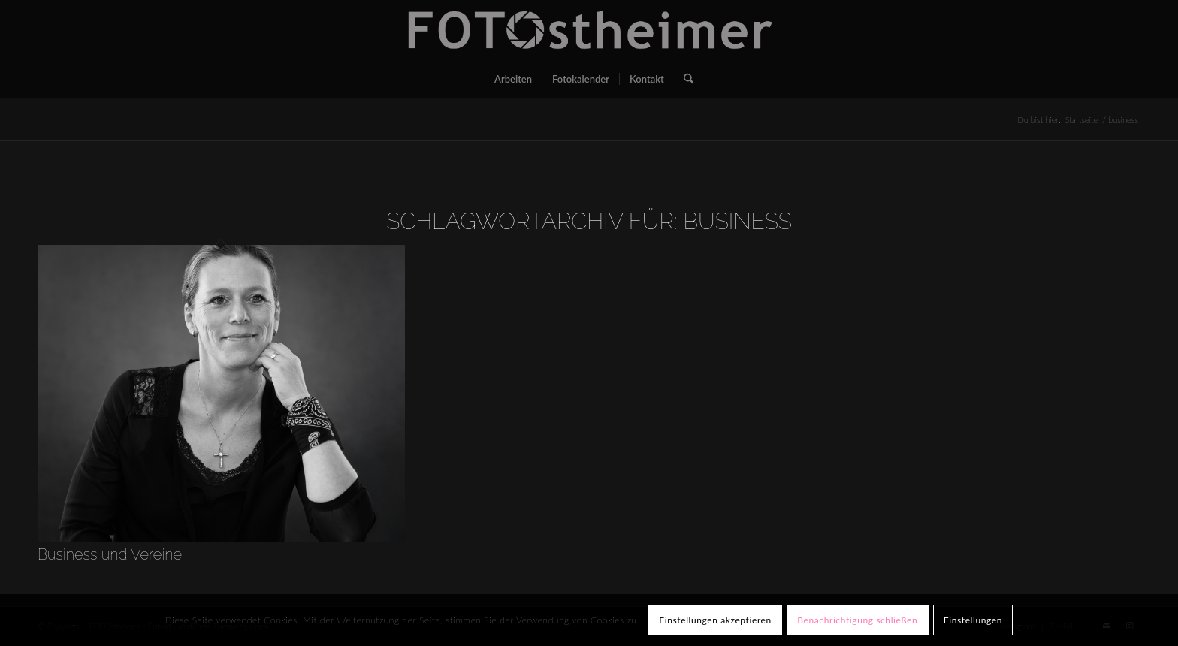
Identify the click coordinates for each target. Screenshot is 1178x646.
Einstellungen (973, 620)
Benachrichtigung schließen (857, 620)
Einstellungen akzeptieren (715, 620)
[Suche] (683, 79)
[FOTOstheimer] (589, 30)
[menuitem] (513, 79)
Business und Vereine (110, 554)
